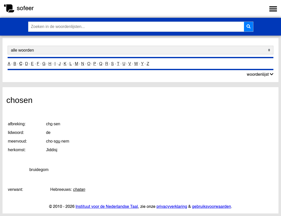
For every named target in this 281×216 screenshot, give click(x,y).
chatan (79, 189)
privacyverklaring (171, 206)
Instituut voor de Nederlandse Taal (107, 206)
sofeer (25, 8)
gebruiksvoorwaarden (211, 206)
